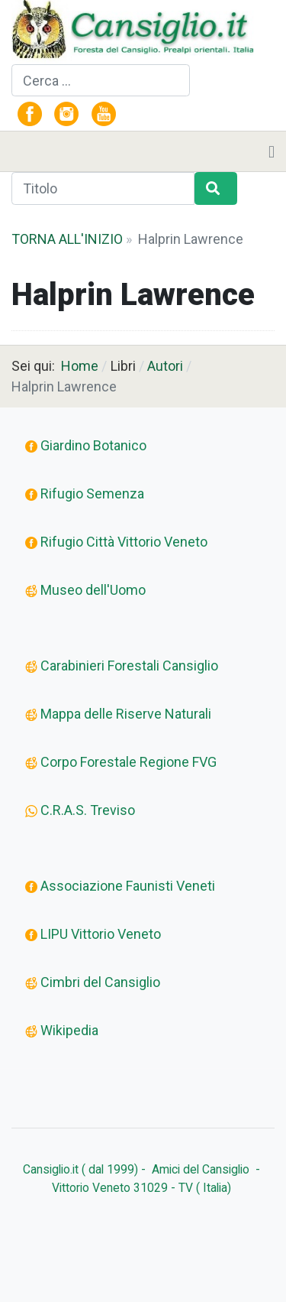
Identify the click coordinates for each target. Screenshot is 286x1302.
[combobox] (100, 80)
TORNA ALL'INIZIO (67, 239)
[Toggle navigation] (271, 151)
